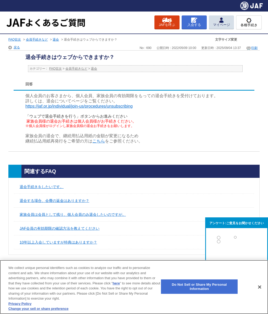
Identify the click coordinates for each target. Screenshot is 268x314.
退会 (56, 39)
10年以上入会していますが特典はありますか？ (58, 242)
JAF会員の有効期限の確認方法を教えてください (59, 228)
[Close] (259, 287)
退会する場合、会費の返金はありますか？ (54, 201)
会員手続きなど (37, 39)
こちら (98, 141)
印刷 (254, 48)
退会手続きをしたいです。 (42, 187)
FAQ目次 (14, 39)
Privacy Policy (19, 304)
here (116, 283)
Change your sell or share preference (38, 309)
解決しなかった (236, 256)
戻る (17, 47)
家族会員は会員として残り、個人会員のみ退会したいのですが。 (73, 214)
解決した (236, 238)
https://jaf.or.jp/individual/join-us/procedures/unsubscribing (79, 106)
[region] (134, 287)
